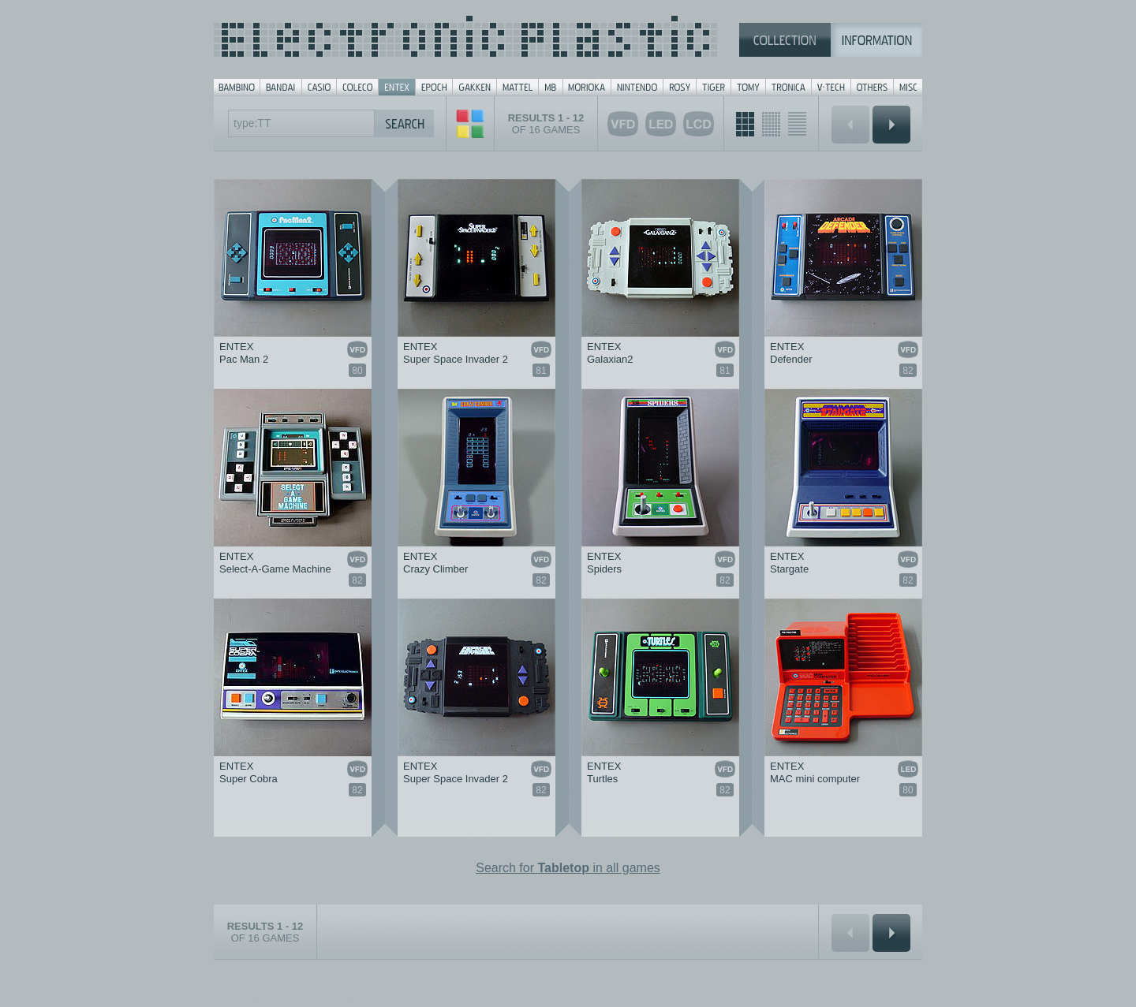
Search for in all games (568, 868)
